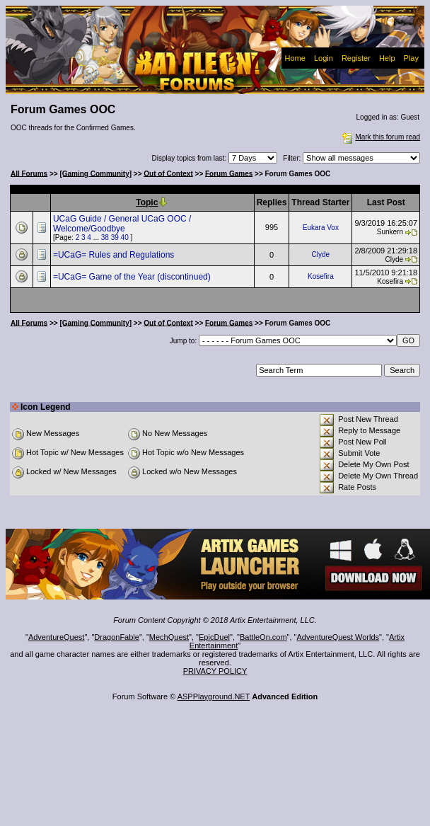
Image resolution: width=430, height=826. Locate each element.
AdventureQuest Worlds (338, 637)
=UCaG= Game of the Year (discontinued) (133, 277)
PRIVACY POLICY (215, 671)
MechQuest (169, 637)
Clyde (321, 254)
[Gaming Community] (95, 173)
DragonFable (116, 637)
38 (105, 237)
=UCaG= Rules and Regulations (115, 255)
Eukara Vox (321, 227)
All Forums (29, 173)
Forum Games (228, 173)
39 (115, 237)
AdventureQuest (56, 637)
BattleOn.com (263, 637)
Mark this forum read (379, 137)
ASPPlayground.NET (214, 696)
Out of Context (168, 173)
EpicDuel (214, 637)
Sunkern (390, 232)
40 (125, 237)
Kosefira (321, 276)
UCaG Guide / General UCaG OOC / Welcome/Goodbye (122, 224)
